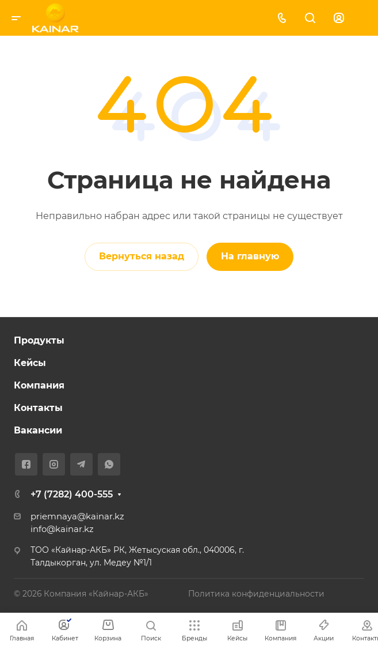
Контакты (38, 407)
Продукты (39, 340)
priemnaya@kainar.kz (77, 516)
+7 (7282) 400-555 (71, 494)
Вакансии (38, 430)
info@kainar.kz (62, 529)
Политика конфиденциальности (256, 593)
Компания (39, 385)
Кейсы (30, 362)
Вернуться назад (141, 256)
